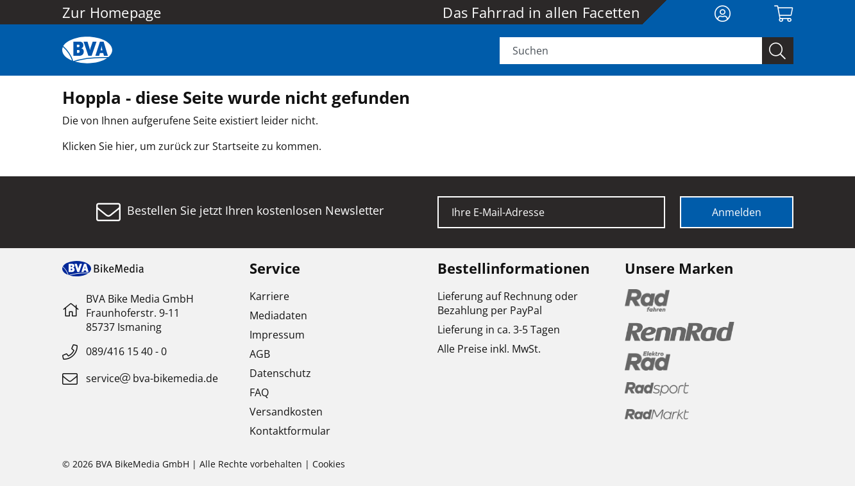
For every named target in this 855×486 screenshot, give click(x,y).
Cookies (328, 464)
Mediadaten (278, 315)
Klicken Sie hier (98, 146)
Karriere (269, 296)
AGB (260, 354)
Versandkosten (286, 412)
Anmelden (736, 212)
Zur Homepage (112, 12)
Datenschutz (280, 373)
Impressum (277, 335)
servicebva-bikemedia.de (152, 378)
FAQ (259, 392)
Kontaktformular (290, 431)
